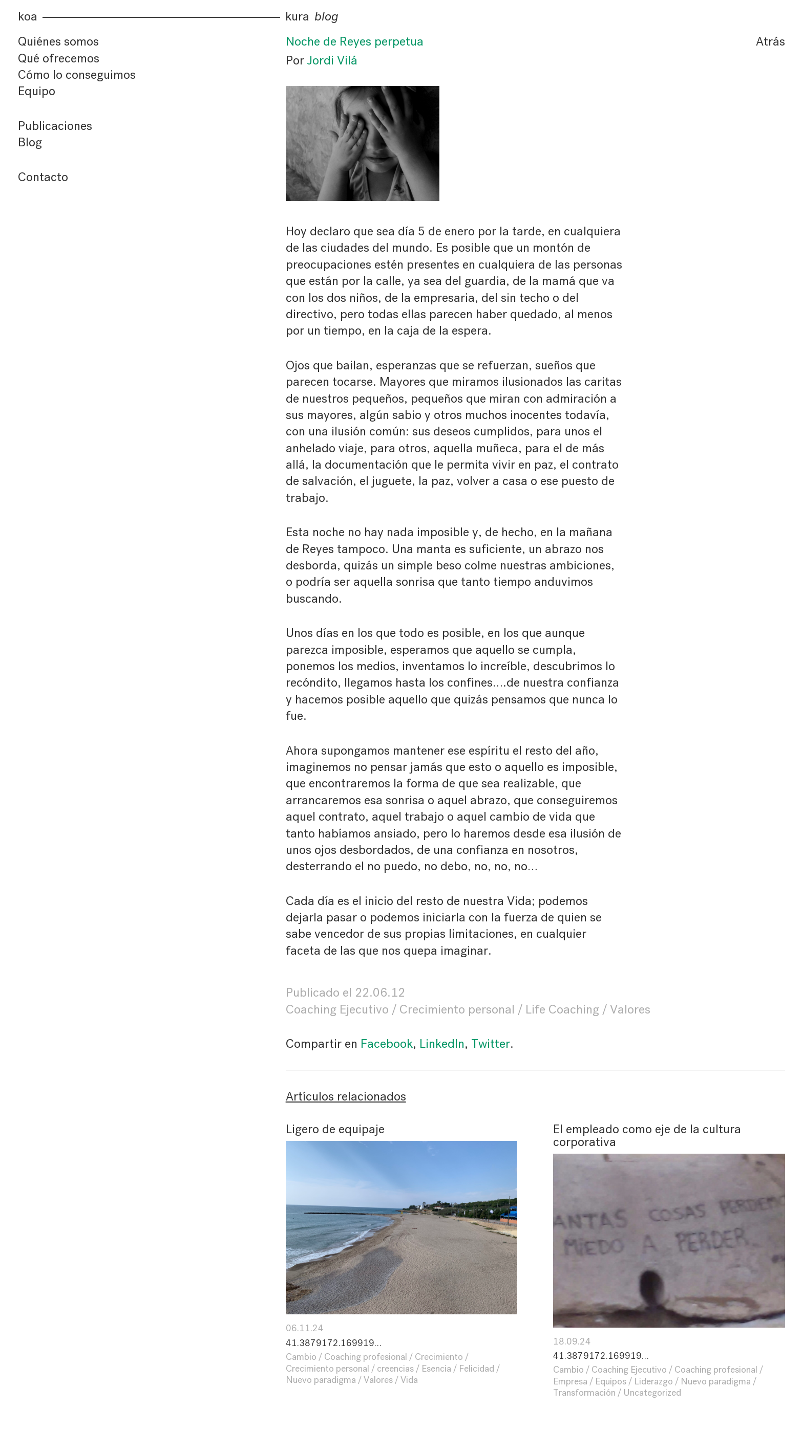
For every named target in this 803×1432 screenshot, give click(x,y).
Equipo (36, 91)
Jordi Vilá (332, 60)
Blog (30, 142)
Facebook (387, 1044)
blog (326, 16)
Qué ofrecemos (58, 58)
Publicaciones (55, 126)
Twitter (490, 1044)
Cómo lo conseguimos (77, 75)
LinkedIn (441, 1044)
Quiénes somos (58, 41)
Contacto (43, 177)
